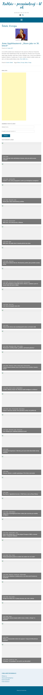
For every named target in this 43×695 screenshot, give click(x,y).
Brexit (19, 62)
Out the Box (23, 690)
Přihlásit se (4, 676)
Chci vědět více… (24, 59)
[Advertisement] (14, 97)
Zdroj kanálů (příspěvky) (7, 678)
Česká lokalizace (5, 681)
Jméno (3, 127)
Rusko (26, 62)
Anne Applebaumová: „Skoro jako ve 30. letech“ (20, 44)
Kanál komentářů (6, 679)
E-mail (3, 131)
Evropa (22, 62)
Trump (29, 62)
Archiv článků (9, 62)
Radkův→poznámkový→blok (21, 5)
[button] (21, 19)
